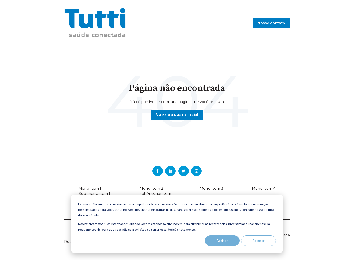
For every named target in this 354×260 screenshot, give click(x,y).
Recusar (259, 240)
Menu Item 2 (151, 188)
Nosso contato (271, 23)
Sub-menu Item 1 (94, 193)
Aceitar (222, 240)
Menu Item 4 (263, 188)
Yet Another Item (155, 193)
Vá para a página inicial (177, 114)
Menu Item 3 (211, 188)
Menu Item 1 (90, 188)
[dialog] (177, 224)
